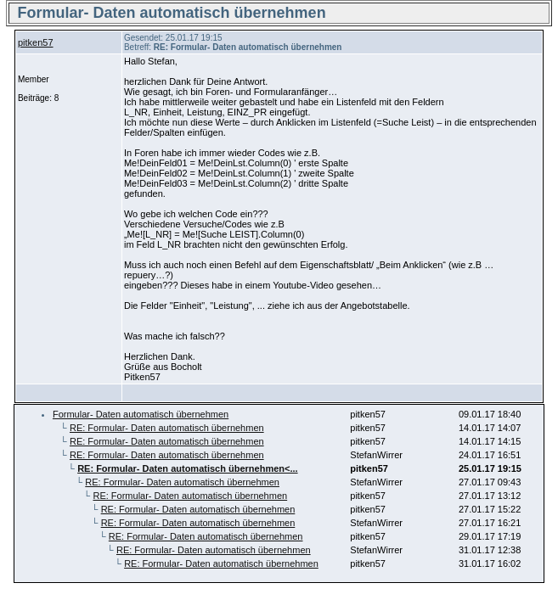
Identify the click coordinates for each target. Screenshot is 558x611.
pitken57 (36, 42)
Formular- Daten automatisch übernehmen (140, 414)
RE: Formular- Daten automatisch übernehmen (167, 428)
